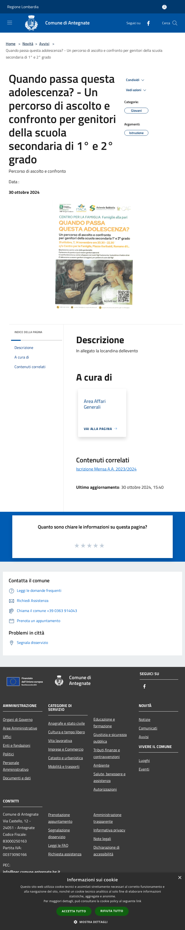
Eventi (144, 769)
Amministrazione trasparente (107, 818)
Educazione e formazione (104, 722)
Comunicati (148, 728)
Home (10, 44)
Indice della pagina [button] (28, 332)
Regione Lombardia (23, 7)
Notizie (144, 719)
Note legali (102, 839)
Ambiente (101, 765)
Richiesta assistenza (64, 854)
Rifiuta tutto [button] (111, 911)
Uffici (7, 737)
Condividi (136, 80)
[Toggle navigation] (10, 22)
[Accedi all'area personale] (164, 7)
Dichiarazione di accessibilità (106, 850)
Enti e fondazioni (16, 745)
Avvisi (44, 44)
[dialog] (92, 901)
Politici (8, 754)
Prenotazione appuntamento (60, 818)
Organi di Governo (18, 719)
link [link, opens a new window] (138, 901)
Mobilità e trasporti (63, 766)
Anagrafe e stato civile (66, 723)
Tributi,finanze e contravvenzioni (106, 753)
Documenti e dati (17, 778)
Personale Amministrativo (15, 766)
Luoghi (144, 760)
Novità (27, 44)
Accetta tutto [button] (74, 911)
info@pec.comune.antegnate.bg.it (31, 872)
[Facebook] (146, 23)
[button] (92, 921)
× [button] (179, 878)
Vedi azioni (137, 90)
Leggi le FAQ (58, 845)
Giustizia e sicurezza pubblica (110, 738)
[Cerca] (175, 23)
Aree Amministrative (20, 728)
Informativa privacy (109, 830)
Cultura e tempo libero (66, 732)
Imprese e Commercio (65, 749)
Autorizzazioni (105, 789)
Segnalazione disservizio (59, 833)
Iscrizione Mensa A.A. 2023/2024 (106, 469)
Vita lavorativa (60, 740)
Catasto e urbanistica (65, 758)
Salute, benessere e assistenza (109, 777)
